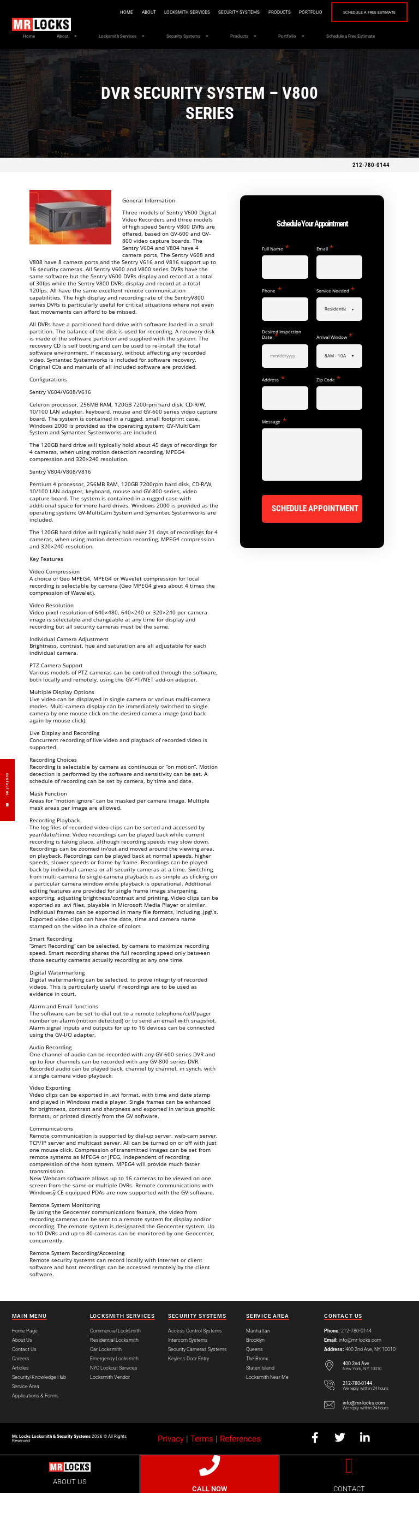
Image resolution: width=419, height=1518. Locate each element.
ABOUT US (70, 1507)
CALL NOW (209, 1514)
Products (273, 12)
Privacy (171, 1464)
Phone (271, 315)
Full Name (275, 273)
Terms (201, 1464)
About (142, 12)
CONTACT (349, 1514)
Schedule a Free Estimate (366, 12)
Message (274, 446)
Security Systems (232, 12)
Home (120, 12)
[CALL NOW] (209, 1490)
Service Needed (335, 315)
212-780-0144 (371, 190)
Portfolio (304, 12)
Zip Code (328, 404)
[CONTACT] (349, 1490)
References (240, 1464)
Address (273, 404)
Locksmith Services (180, 12)
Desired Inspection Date (281, 360)
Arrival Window (334, 361)
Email (324, 273)
